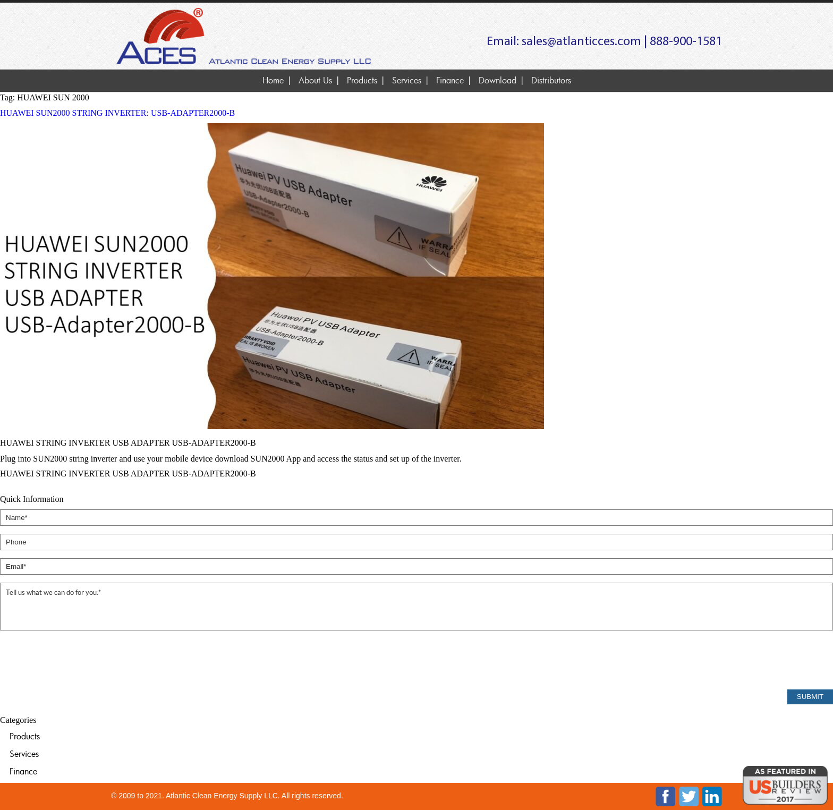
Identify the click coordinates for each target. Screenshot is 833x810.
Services (406, 80)
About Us (315, 80)
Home (273, 80)
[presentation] (81, 660)
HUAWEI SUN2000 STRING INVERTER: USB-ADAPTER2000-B (117, 112)
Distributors (551, 80)
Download (497, 80)
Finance (450, 80)
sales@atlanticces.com (581, 42)
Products (362, 80)
